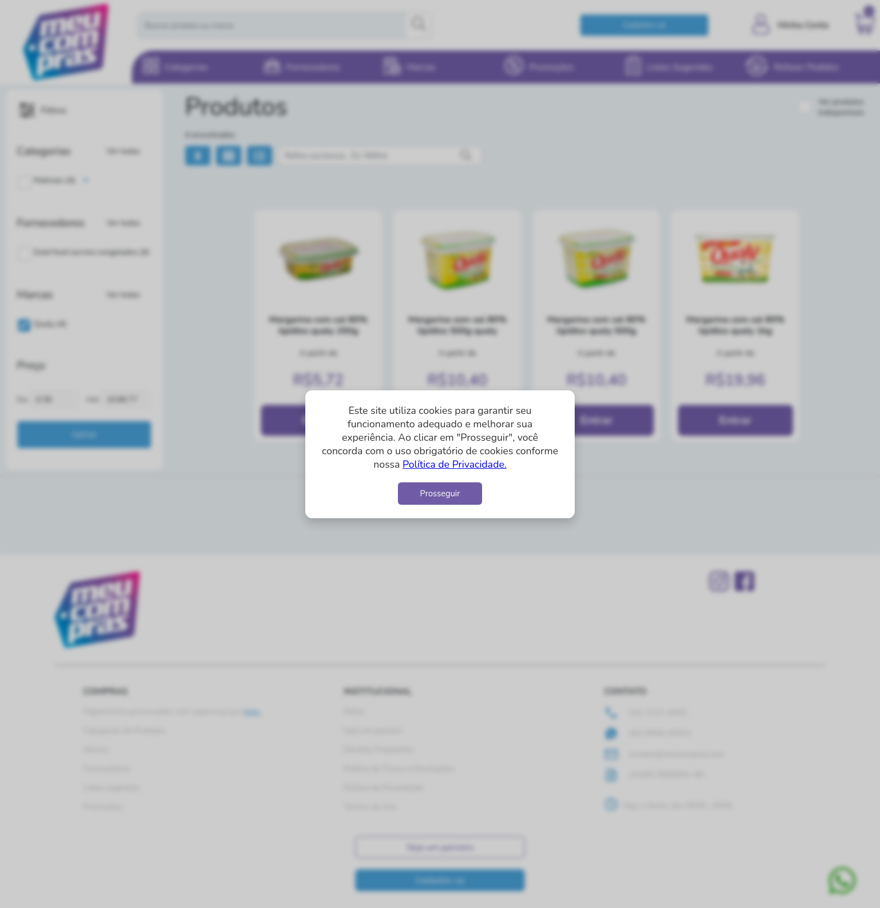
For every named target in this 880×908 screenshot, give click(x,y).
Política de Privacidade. (454, 464)
